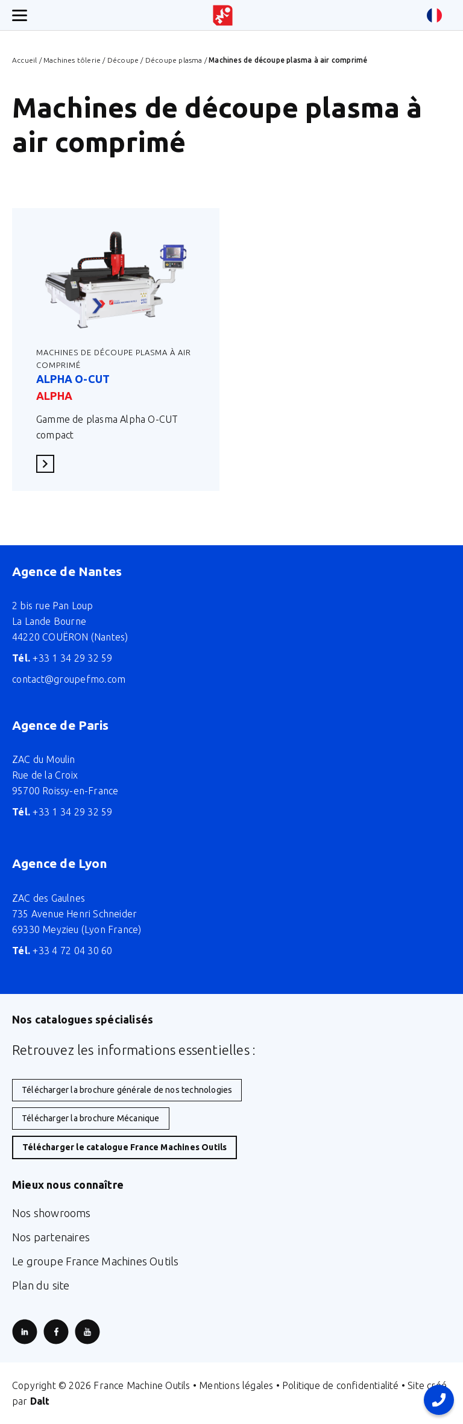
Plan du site (40, 1285)
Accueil (24, 60)
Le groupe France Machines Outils (95, 1261)
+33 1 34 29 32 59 (62, 658)
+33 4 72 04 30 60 (62, 950)
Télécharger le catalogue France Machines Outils (124, 1147)
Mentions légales (236, 1385)
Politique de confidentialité (340, 1385)
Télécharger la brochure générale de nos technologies (127, 1090)
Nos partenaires (51, 1237)
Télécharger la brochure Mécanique (91, 1118)
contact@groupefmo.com (68, 679)
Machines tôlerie (72, 60)
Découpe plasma (174, 60)
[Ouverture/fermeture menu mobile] (19, 15)
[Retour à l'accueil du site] (222, 15)
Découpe (123, 60)
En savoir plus (48, 463)
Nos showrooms (51, 1213)
